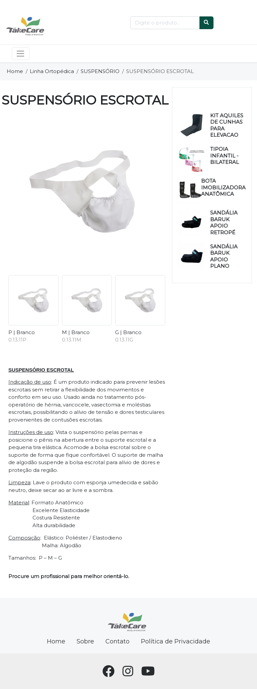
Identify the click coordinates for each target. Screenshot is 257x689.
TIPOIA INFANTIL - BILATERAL (224, 155)
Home (15, 71)
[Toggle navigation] (20, 53)
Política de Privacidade (175, 641)
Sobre (85, 641)
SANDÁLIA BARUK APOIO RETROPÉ (224, 222)
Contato (117, 641)
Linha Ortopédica (52, 71)
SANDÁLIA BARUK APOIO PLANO (224, 256)
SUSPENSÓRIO (100, 71)
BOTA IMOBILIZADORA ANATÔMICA (223, 187)
